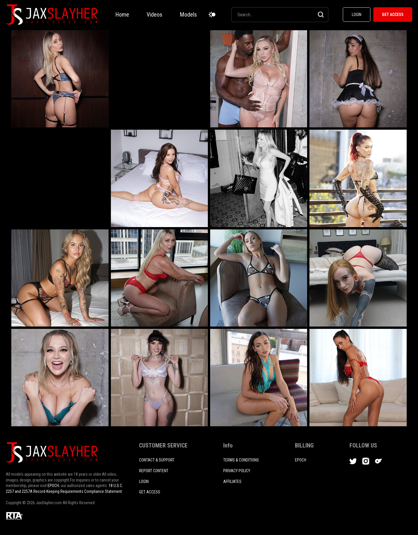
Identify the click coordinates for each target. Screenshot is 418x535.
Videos (154, 14)
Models (188, 14)
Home (122, 14)
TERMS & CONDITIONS (241, 460)
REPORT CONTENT (153, 470)
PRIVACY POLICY (236, 470)
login (144, 481)
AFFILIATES (232, 481)
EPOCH (53, 485)
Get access (149, 492)
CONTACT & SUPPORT (156, 460)
